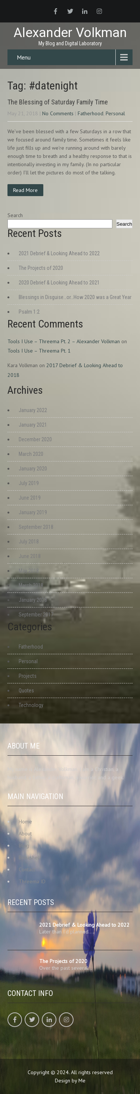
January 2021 (33, 425)
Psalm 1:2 (29, 312)
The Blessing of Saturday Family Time (57, 102)
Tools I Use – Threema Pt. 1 (39, 350)
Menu (24, 57)
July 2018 (29, 542)
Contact (27, 869)
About (25, 833)
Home (25, 821)
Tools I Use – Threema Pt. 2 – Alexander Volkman (63, 341)
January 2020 (33, 469)
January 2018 (33, 600)
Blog (24, 845)
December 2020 (35, 439)
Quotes (26, 691)
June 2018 (30, 556)
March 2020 (31, 454)
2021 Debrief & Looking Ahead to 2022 (59, 253)
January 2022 (33, 410)
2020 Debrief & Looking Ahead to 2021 (59, 283)
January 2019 (33, 512)
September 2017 (36, 615)
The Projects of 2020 (41, 268)
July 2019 (29, 483)
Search (15, 215)
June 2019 (30, 498)
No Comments (58, 113)
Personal (115, 113)
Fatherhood (90, 113)
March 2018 (31, 585)
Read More (25, 190)
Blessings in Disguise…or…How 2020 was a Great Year (75, 297)
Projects (28, 676)
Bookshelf (30, 857)
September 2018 (36, 527)
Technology (31, 705)
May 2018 (29, 571)
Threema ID (32, 881)
